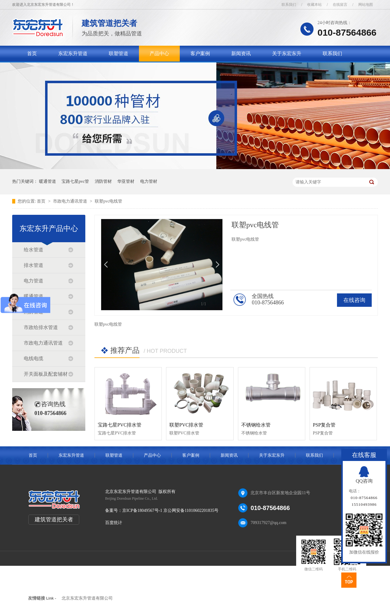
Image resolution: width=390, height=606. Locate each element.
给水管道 (33, 249)
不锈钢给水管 (256, 424)
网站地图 (365, 4)
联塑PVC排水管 (186, 424)
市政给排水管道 (41, 327)
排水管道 (33, 265)
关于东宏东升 (286, 53)
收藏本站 (314, 4)
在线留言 (340, 4)
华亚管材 (125, 181)
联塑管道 (118, 53)
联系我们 (289, 4)
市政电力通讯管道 (70, 201)
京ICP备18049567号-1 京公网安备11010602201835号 (170, 510)
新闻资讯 (241, 53)
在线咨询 (354, 300)
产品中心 (159, 53)
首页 (32, 53)
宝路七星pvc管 (75, 181)
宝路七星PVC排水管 (119, 424)
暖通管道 (47, 181)
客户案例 (200, 53)
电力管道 (33, 280)
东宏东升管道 (72, 53)
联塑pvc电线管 (108, 201)
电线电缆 (33, 358)
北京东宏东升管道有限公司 (87, 598)
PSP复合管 (324, 424)
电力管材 (148, 181)
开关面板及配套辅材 (46, 374)
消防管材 (103, 181)
